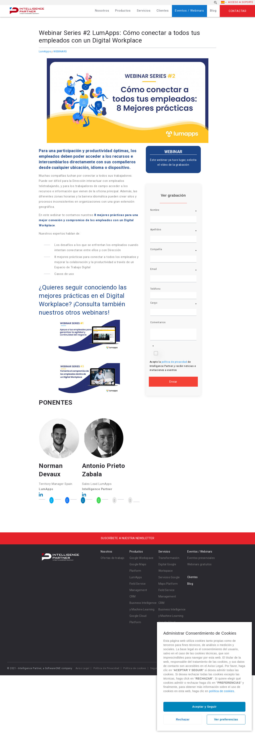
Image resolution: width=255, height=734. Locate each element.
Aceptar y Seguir (204, 706)
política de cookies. (222, 691)
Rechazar (182, 719)
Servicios (144, 10)
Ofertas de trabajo (113, 558)
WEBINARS (60, 51)
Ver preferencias (226, 719)
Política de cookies (134, 668)
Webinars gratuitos (199, 564)
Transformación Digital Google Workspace (168, 564)
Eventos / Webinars (189, 10)
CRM (132, 596)
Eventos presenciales (201, 558)
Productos (123, 10)
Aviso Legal (82, 668)
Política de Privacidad (106, 668)
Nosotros (102, 10)
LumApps (45, 51)
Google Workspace (141, 558)
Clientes (163, 10)
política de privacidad (175, 362)
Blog (213, 10)
